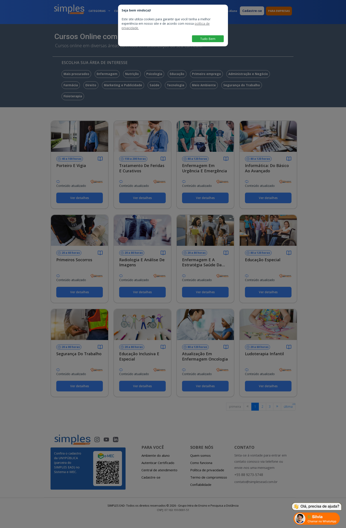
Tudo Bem (207, 39)
